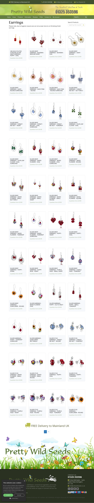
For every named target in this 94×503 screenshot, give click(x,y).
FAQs (41, 17)
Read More (14, 491)
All (48, 432)
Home (9, 17)
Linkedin (77, 489)
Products (20, 17)
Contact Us (48, 17)
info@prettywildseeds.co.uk (64, 2)
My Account (56, 17)
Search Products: (73, 22)
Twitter (72, 489)
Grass (14, 17)
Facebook (69, 489)
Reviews (35, 17)
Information (28, 17)
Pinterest (74, 489)
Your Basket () (80, 2)
